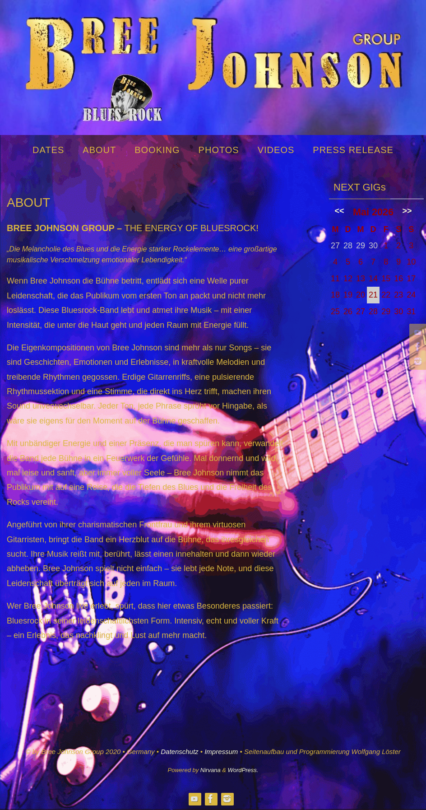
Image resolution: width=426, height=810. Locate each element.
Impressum (221, 751)
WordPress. (243, 770)
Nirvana (210, 770)
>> (407, 210)
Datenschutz (179, 751)
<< (339, 210)
